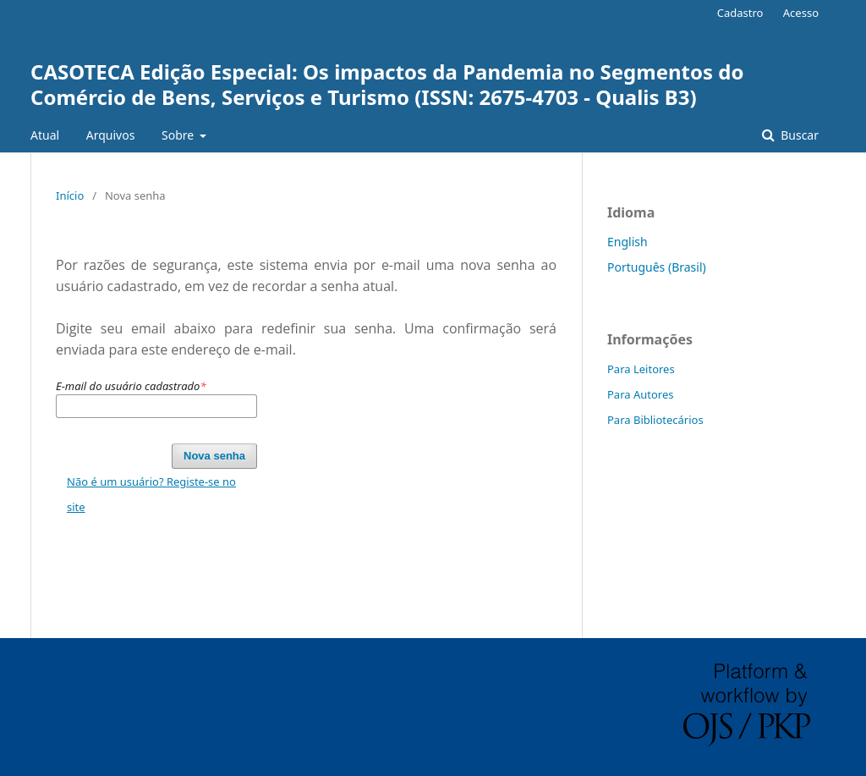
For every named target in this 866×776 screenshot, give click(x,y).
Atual (44, 135)
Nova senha (214, 455)
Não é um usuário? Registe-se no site (151, 494)
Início (70, 195)
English (627, 242)
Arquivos (110, 135)
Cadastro (740, 12)
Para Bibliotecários (655, 419)
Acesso (801, 12)
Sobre (179, 135)
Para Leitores (641, 369)
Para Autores (640, 394)
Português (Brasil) (656, 267)
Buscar (798, 135)
